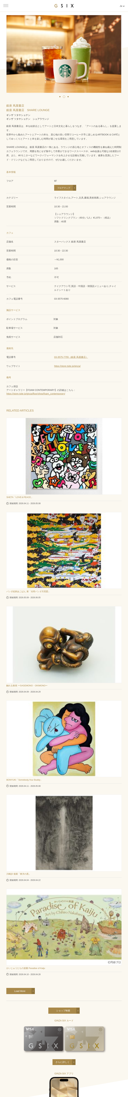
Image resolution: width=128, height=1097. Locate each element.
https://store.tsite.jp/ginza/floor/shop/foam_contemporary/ (35, 393)
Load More (19, 991)
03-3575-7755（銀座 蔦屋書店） (71, 357)
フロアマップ (63, 188)
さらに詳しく (63, 1062)
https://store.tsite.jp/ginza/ (67, 366)
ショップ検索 (63, 1010)
